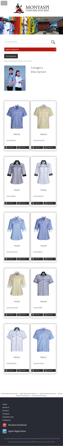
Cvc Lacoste (11, 56)
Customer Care (8, 417)
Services (5, 410)
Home (6, 61)
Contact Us (6, 420)
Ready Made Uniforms (16, 61)
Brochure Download (15, 425)
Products (5, 414)
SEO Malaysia (51, 438)
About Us (5, 407)
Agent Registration (14, 431)
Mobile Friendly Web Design (22, 442)
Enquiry (23, 147)
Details (11, 147)
